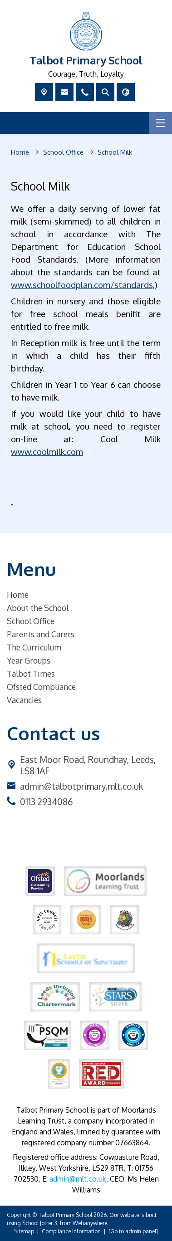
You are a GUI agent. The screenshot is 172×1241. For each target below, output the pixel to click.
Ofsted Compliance (41, 687)
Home (18, 595)
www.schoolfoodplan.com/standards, (83, 284)
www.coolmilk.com (47, 451)
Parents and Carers (40, 634)
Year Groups (28, 660)
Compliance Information (71, 1231)
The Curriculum (34, 647)
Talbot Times (31, 674)
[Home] (20, 152)
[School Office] (63, 152)
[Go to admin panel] (133, 1231)
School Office (30, 621)
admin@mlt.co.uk (77, 1178)
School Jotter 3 (39, 1223)
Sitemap (24, 1231)
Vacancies (24, 700)
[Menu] (160, 123)
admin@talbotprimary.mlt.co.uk (81, 786)
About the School (38, 608)
